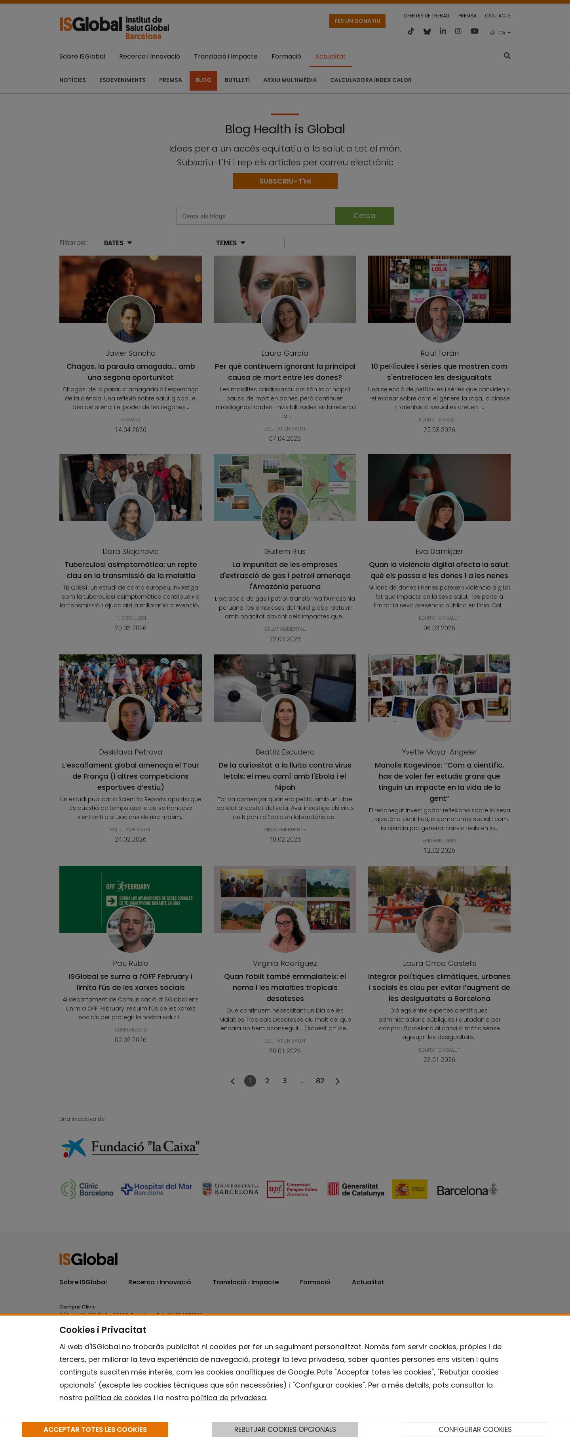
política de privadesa (228, 1398)
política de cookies (118, 1398)
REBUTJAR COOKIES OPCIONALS (285, 1429)
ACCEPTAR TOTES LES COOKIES (95, 1429)
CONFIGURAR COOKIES (475, 1429)
